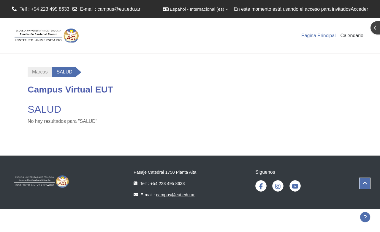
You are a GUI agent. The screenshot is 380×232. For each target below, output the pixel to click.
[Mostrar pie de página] (365, 217)
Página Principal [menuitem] (318, 35)
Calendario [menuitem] (352, 35)
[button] (195, 9)
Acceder (359, 9)
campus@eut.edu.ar (118, 9)
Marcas (40, 71)
